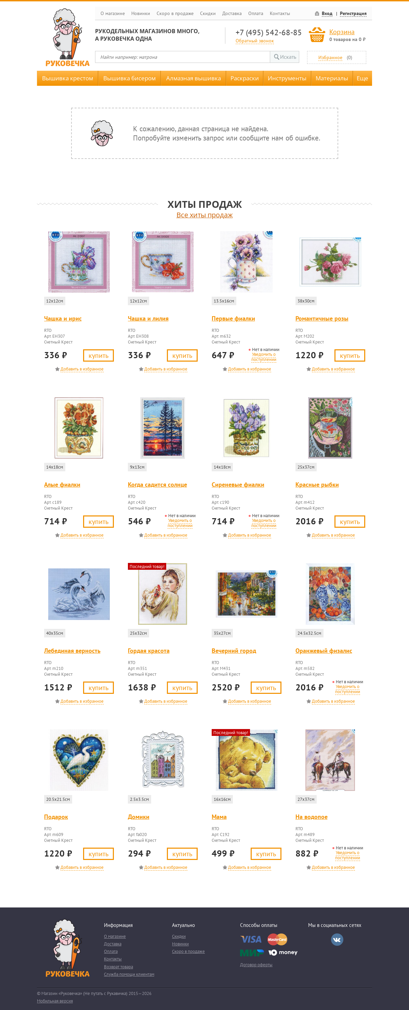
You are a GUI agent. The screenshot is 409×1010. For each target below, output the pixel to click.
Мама (219, 817)
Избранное (330, 57)
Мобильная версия (55, 1001)
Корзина (342, 31)
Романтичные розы (321, 318)
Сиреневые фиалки (238, 484)
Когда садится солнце (157, 484)
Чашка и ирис (63, 318)
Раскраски (244, 78)
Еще (362, 78)
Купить (98, 355)
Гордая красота (149, 651)
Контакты (280, 13)
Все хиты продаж (204, 214)
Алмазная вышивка (193, 78)
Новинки (140, 13)
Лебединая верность (72, 651)
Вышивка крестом (67, 78)
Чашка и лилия (148, 318)
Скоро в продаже (175, 13)
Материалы (332, 78)
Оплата (255, 13)
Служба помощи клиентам (129, 974)
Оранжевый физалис (323, 651)
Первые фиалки (233, 318)
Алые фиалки (62, 484)
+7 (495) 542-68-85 (269, 32)
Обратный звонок (255, 40)
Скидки (208, 13)
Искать (288, 56)
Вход (327, 13)
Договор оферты (256, 965)
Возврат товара (118, 967)
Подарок (56, 817)
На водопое (311, 817)
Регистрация (353, 13)
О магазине (113, 13)
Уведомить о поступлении (263, 356)
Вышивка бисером (129, 78)
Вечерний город (234, 651)
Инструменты (287, 78)
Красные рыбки (317, 484)
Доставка (232, 13)
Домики (138, 817)
